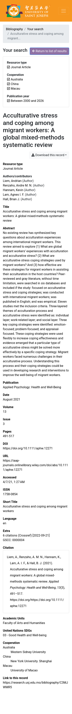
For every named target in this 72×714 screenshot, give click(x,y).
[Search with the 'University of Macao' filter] (24, 670)
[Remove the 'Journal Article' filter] (21, 67)
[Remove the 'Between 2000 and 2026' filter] (27, 101)
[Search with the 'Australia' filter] (9, 647)
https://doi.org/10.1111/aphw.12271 (28, 448)
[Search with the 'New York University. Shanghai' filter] (31, 661)
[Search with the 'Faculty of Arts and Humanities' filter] (24, 623)
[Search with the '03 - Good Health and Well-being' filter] (24, 635)
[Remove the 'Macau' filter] (15, 88)
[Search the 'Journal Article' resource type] (13, 168)
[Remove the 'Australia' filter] (17, 79)
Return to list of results (49, 51)
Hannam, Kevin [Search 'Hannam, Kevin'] (13, 190)
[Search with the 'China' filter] (7, 656)
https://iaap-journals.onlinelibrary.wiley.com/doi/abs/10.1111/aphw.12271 (35, 465)
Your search (35, 29)
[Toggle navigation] (63, 11)
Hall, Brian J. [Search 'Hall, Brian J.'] (11, 199)
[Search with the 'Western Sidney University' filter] (28, 652)
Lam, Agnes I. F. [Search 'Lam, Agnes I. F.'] (13, 194)
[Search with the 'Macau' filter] (7, 666)
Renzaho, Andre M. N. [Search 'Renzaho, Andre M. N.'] (17, 185)
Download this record (47, 155)
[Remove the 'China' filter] (15, 84)
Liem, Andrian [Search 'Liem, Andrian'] (12, 181)
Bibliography (14, 29)
